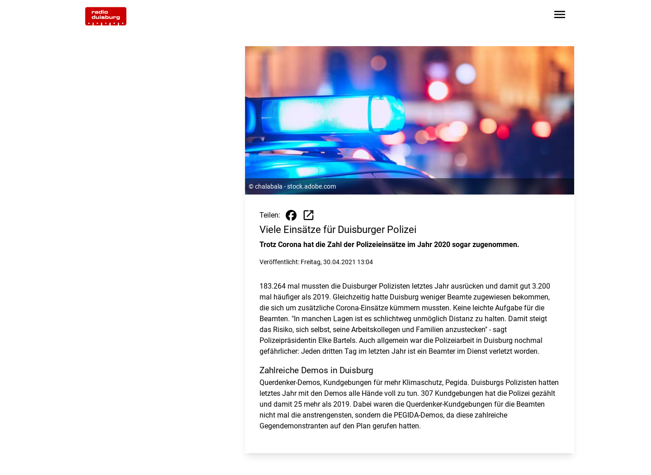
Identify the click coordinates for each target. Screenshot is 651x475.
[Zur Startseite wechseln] (105, 16)
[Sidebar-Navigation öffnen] (559, 16)
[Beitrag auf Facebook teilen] (291, 215)
